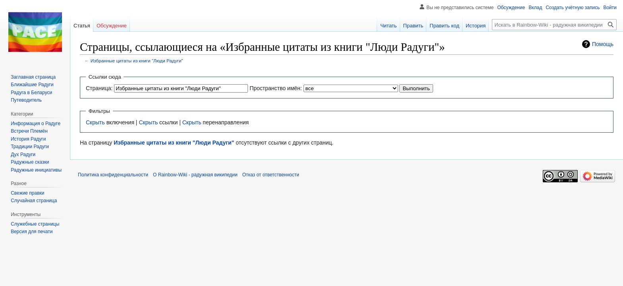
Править (413, 26)
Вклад (535, 7)
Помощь (602, 44)
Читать (388, 26)
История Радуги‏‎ (28, 139)
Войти (610, 7)
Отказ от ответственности (270, 175)
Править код (444, 26)
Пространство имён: (276, 88)
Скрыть (95, 122)
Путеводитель (26, 100)
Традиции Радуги (30, 146)
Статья (82, 26)
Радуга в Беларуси (31, 92)
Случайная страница (34, 200)
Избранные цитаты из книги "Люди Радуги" (137, 60)
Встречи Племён (29, 131)
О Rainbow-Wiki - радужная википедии (195, 175)
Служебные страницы (35, 224)
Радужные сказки (30, 162)
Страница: (99, 88)
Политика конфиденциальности (113, 175)
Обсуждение (511, 7)
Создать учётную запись (573, 7)
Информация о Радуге (35, 123)
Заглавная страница (33, 77)
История (476, 26)
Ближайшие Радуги (32, 84)
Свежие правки (27, 193)
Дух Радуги (23, 154)
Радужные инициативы (36, 170)
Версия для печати (31, 231)
